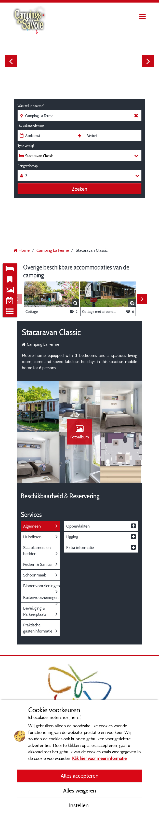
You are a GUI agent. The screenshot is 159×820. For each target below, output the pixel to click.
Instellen (79, 805)
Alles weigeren (79, 790)
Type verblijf (26, 145)
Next (148, 61)
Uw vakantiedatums (31, 126)
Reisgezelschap (28, 166)
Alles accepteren (80, 775)
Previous (11, 61)
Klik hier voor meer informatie (99, 758)
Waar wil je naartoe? (31, 105)
